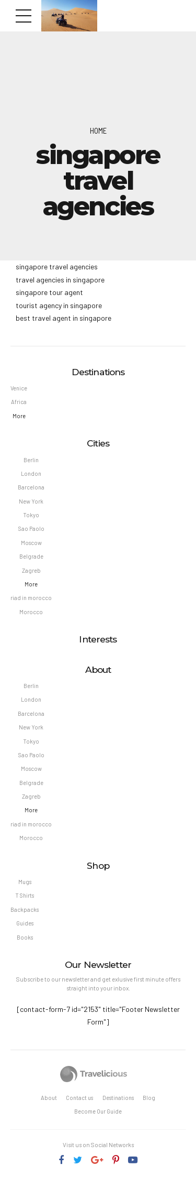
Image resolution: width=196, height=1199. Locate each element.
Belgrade (31, 561)
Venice (19, 388)
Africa (19, 402)
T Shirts (25, 909)
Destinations (119, 1113)
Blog (151, 1113)
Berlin (31, 461)
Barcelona (31, 490)
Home (98, 130)
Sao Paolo (31, 533)
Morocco (31, 618)
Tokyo (32, 518)
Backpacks (24, 923)
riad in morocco (31, 604)
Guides (25, 937)
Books (25, 952)
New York (31, 504)
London (31, 476)
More (19, 417)
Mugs (25, 894)
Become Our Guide (98, 1127)
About (46, 1113)
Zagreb (31, 575)
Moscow (31, 547)
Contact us (79, 1113)
